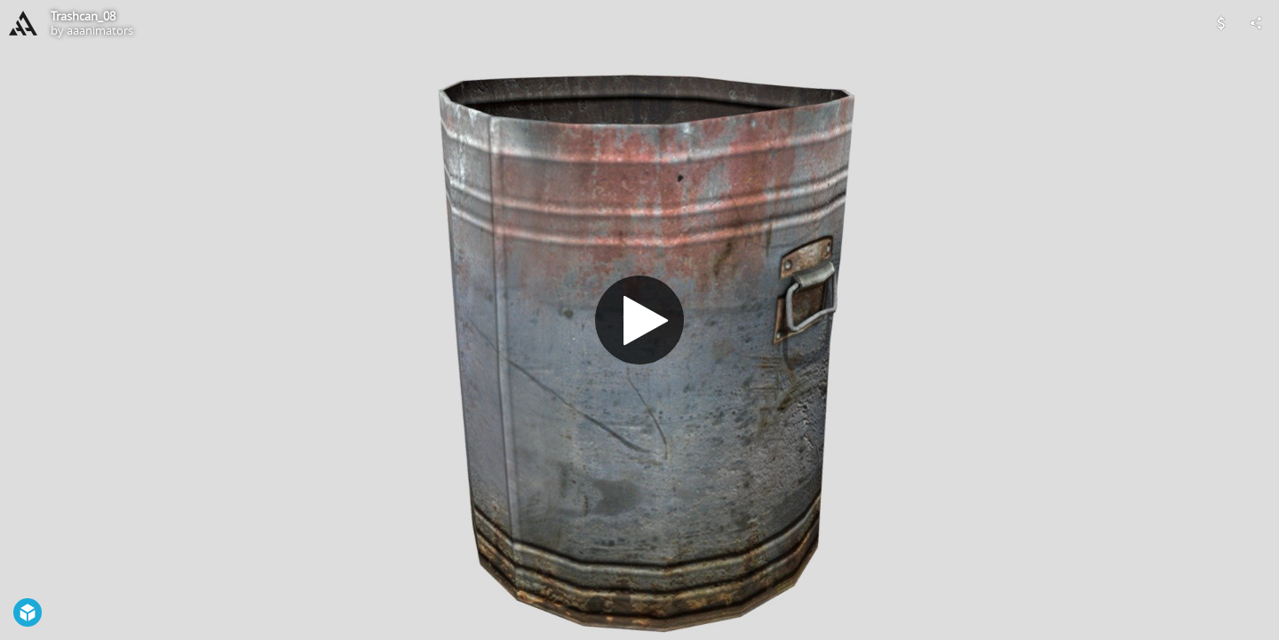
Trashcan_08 (83, 16)
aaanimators (100, 30)
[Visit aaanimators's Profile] (23, 23)
